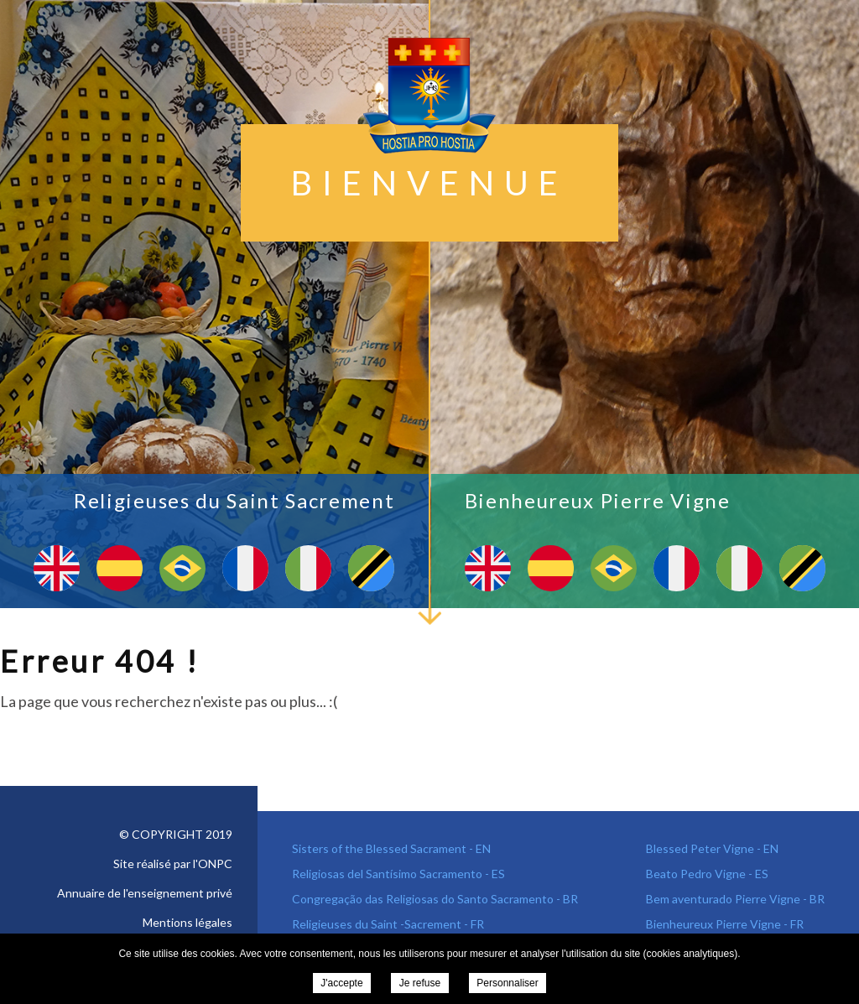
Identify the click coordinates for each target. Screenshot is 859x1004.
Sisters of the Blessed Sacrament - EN (391, 848)
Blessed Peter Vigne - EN (712, 848)
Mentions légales (187, 922)
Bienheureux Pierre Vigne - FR (725, 924)
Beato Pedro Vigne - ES (707, 873)
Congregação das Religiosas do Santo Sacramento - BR (435, 899)
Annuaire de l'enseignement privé (144, 893)
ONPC (215, 863)
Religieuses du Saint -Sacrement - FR (388, 924)
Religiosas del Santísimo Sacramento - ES (398, 873)
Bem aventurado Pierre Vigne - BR (735, 899)
